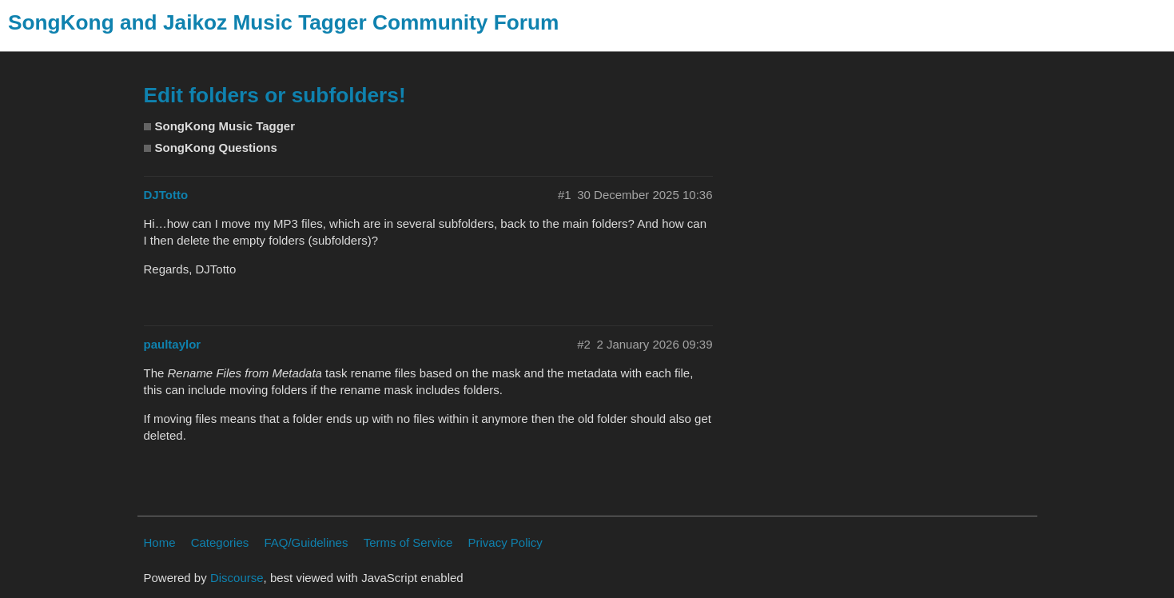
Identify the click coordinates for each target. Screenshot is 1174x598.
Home (160, 542)
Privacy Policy (505, 542)
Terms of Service (408, 542)
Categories (220, 542)
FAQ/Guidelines (306, 542)
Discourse (237, 577)
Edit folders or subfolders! (275, 95)
